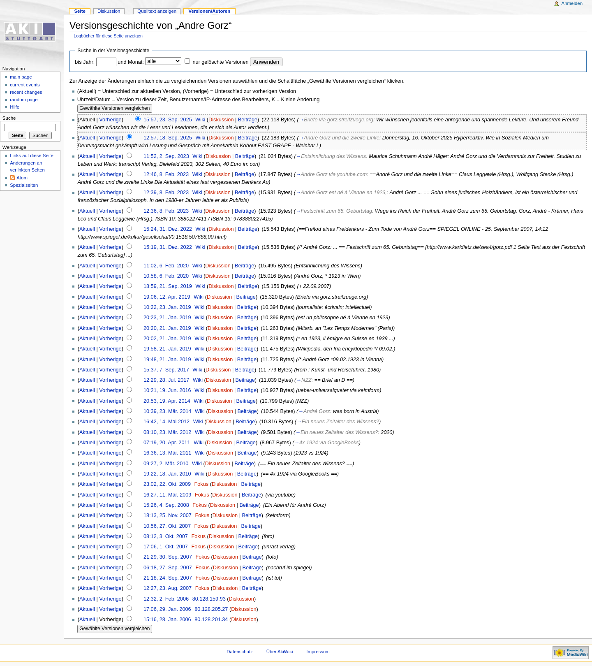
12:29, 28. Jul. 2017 (166, 380)
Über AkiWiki (279, 651)
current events (25, 84)
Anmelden (572, 3)
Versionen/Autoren (209, 11)
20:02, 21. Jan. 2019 (167, 338)
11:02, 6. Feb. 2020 (166, 266)
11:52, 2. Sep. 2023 (166, 156)
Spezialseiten (24, 185)
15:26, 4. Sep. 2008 (166, 505)
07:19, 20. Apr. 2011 (166, 443)
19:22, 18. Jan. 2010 (167, 474)
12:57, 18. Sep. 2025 (167, 138)
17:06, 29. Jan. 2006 (167, 609)
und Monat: (130, 62)
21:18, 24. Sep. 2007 (167, 578)
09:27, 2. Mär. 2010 (165, 463)
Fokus (201, 484)
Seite (79, 11)
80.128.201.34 (211, 619)
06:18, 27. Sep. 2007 (167, 568)
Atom (22, 177)
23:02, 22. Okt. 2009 (167, 484)
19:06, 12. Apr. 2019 (166, 297)
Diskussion (221, 120)
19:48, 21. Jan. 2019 (167, 359)
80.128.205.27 (211, 609)
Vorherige (110, 120)
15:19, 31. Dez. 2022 (167, 247)
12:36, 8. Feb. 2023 (166, 211)
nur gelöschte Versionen (220, 62)
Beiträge (247, 120)
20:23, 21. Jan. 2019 (167, 317)
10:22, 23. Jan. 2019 (167, 307)
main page (21, 76)
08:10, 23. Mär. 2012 (167, 432)
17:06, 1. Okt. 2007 (165, 547)
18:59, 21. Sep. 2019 (167, 286)
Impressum (318, 651)
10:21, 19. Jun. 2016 (167, 390)
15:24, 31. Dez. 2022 (167, 229)
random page (24, 99)
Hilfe (14, 106)
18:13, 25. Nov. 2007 (167, 515)
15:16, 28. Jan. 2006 (167, 619)
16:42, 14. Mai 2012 (166, 422)
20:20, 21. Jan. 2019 (167, 328)
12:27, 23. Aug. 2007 (167, 588)
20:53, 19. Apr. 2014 (166, 401)
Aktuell (87, 138)
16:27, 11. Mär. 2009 (167, 495)
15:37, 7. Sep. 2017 (166, 370)
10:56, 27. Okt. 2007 (167, 526)
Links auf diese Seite (31, 155)
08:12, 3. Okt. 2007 (165, 536)
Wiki (200, 120)
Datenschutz (240, 651)
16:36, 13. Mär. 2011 (167, 453)
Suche (9, 118)
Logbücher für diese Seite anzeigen (108, 35)
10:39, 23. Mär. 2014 (167, 411)
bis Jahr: (85, 62)
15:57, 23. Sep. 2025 (167, 120)
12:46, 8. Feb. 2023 (166, 174)
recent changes (26, 92)
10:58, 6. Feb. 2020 (166, 276)
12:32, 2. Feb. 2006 (166, 599)
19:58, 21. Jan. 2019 (167, 349)
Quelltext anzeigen (156, 11)
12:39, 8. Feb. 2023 (166, 192)
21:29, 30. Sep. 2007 (167, 557)
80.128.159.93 (209, 599)
